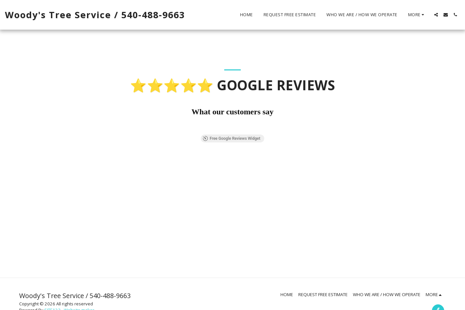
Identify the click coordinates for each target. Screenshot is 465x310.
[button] (436, 15)
